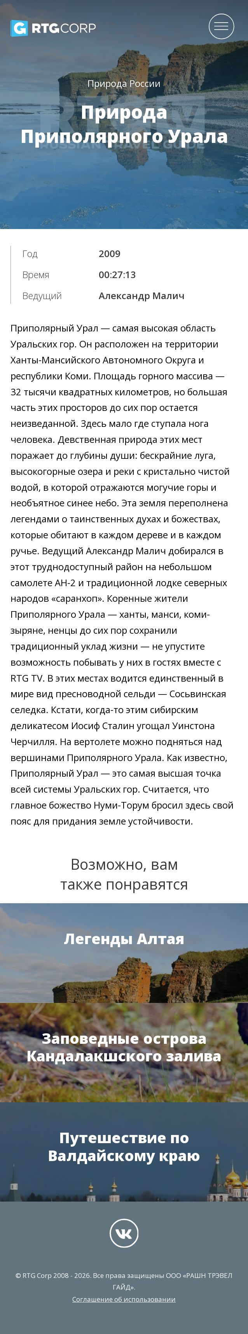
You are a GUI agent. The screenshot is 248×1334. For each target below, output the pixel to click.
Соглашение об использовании (124, 1299)
